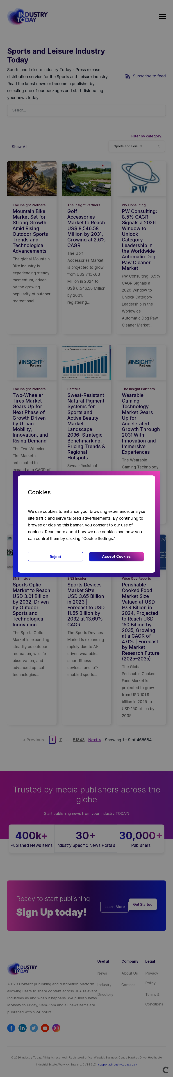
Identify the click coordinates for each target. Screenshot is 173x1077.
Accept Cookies (116, 556)
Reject (55, 556)
